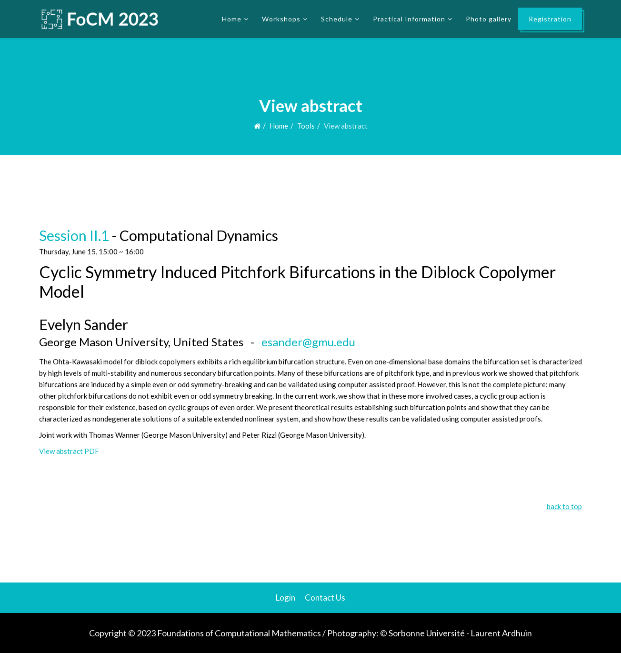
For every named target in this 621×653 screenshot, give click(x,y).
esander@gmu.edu (308, 342)
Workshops (281, 19)
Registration (550, 19)
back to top (564, 506)
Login (285, 598)
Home (231, 19)
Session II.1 (74, 235)
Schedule (336, 19)
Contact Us (325, 598)
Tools (306, 125)
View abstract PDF (69, 451)
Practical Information (409, 19)
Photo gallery (488, 19)
